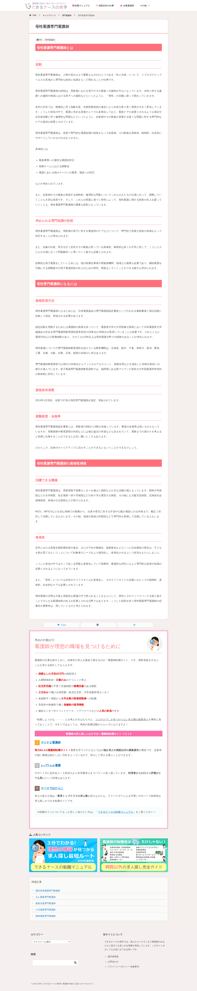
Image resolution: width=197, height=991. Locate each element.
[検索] (55, 963)
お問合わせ (113, 961)
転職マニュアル (81, 5)
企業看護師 (127, 5)
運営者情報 (113, 956)
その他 (143, 5)
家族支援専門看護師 (46, 903)
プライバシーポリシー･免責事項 (123, 966)
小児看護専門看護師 (46, 909)
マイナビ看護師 (51, 742)
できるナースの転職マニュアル (115, 812)
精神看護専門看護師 (46, 916)
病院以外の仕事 (105, 5)
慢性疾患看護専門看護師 (48, 890)
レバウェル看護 (51, 765)
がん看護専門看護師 (46, 897)
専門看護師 (49, 40)
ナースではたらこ (52, 788)
